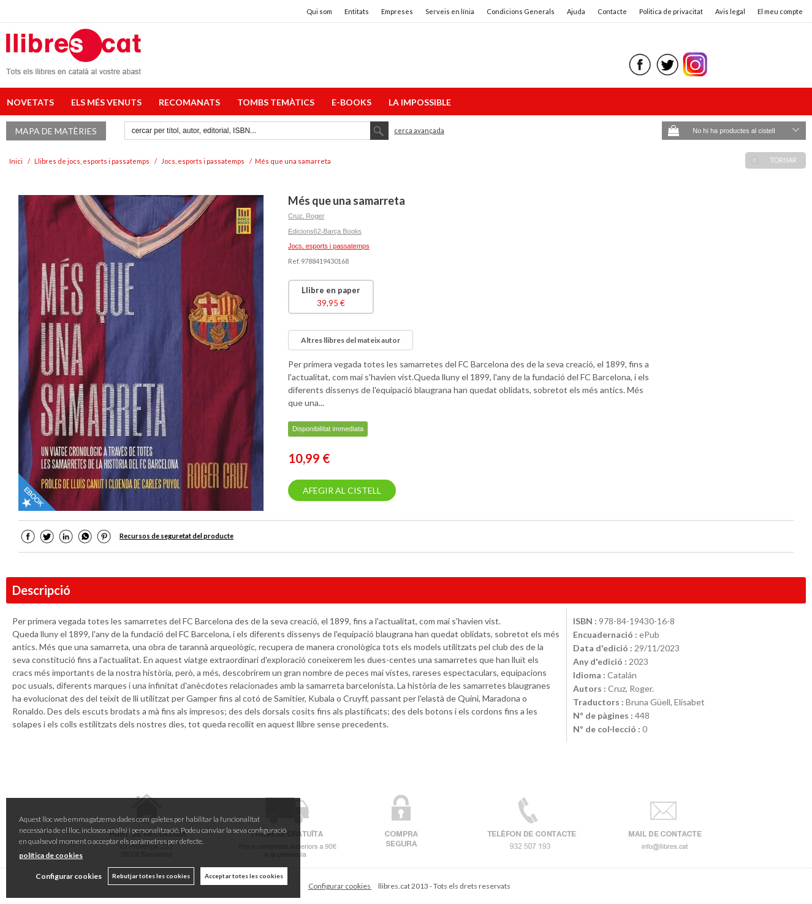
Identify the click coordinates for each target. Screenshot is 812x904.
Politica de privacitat (671, 11)
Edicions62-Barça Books (325, 231)
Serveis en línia (449, 11)
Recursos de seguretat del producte (176, 536)
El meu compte (780, 11)
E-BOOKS (353, 102)
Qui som (319, 11)
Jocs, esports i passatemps (329, 246)
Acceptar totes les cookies (244, 875)
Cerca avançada (419, 130)
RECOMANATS (191, 102)
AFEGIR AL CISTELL (342, 490)
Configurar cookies (340, 886)
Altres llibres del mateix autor (350, 340)
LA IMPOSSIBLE (420, 102)
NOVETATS (32, 102)
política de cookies (51, 855)
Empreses (397, 11)
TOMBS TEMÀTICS (277, 102)
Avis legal (730, 11)
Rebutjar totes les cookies (151, 875)
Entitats (356, 11)
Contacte (612, 11)
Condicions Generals (521, 11)
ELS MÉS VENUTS (108, 102)
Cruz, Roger (306, 216)
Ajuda (576, 11)
